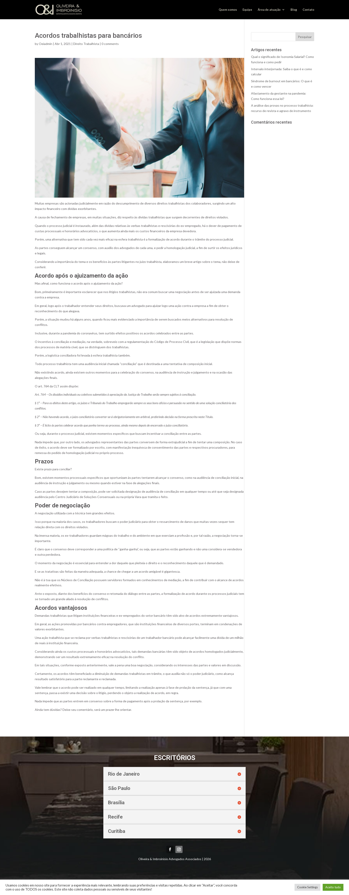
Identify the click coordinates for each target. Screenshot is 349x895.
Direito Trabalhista (86, 44)
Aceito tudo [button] (333, 887)
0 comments (110, 44)
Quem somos (228, 9)
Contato (308, 9)
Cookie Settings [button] (307, 887)
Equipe (247, 9)
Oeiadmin (45, 44)
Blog (294, 9)
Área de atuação (269, 9)
